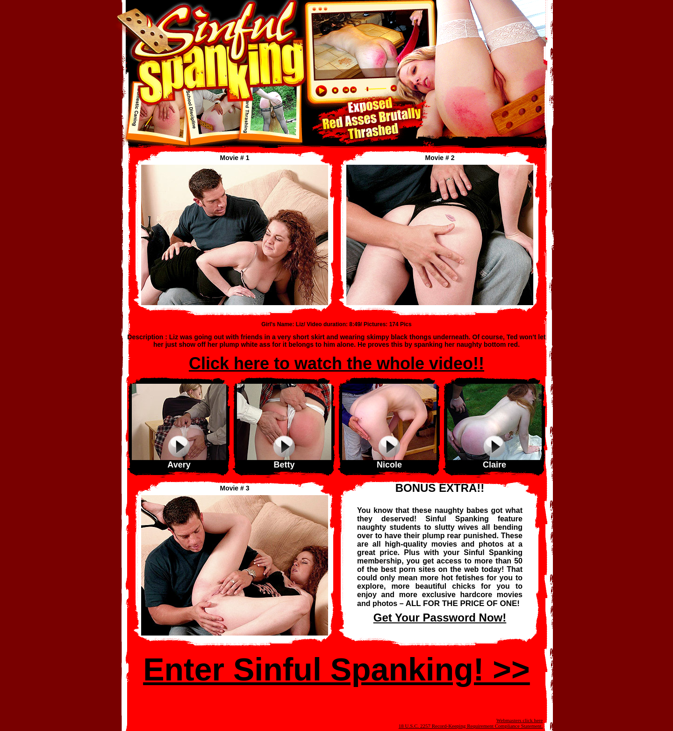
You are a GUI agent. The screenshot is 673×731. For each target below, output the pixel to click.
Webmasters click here (519, 720)
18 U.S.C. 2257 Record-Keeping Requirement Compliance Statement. (471, 726)
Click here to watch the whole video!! (336, 363)
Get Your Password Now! (440, 617)
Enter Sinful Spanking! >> (336, 669)
